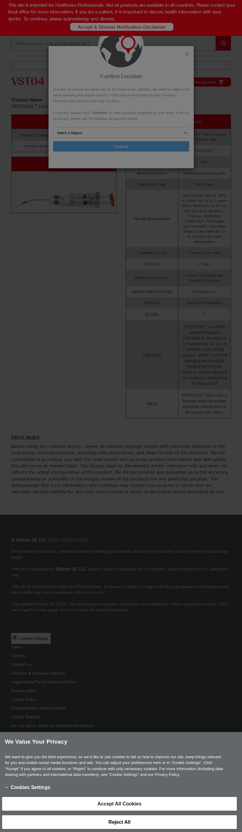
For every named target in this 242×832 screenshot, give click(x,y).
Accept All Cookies (119, 808)
